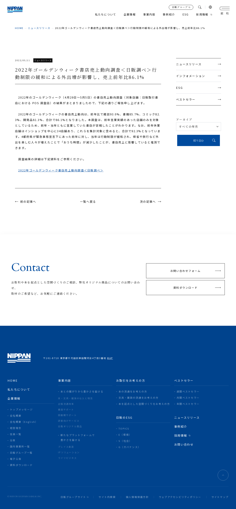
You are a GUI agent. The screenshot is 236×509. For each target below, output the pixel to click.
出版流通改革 (66, 403)
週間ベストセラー (188, 391)
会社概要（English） (24, 422)
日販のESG (124, 417)
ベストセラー (198, 99)
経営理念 (15, 428)
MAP (110, 358)
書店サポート (66, 409)
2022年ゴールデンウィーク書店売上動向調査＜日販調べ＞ (60, 170)
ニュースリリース (39, 28)
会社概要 (15, 415)
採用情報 (201, 14)
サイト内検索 (107, 497)
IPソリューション (69, 452)
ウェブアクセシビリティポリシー (180, 497)
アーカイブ (184, 119)
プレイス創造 (66, 446)
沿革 (13, 440)
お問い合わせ (184, 444)
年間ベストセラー (188, 404)
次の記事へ (148, 201)
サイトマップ (220, 497)
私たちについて (101, 14)
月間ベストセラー (188, 397)
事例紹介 (167, 14)
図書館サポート (67, 415)
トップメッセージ (21, 409)
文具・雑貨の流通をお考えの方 (139, 397)
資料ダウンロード (21, 465)
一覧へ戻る (88, 201)
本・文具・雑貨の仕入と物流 (75, 398)
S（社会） (125, 441)
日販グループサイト (73, 497)
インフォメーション (198, 76)
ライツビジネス (67, 457)
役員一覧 (15, 434)
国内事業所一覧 (20, 446)
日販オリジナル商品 (70, 426)
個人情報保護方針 (137, 497)
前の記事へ (28, 201)
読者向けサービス (68, 420)
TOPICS (124, 428)
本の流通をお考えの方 (133, 391)
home (19, 28)
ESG (198, 88)
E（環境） (125, 434)
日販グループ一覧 (21, 452)
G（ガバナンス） (130, 447)
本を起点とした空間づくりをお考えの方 (144, 404)
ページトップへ (223, 475)
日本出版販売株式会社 (19, 11)
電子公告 (15, 459)
